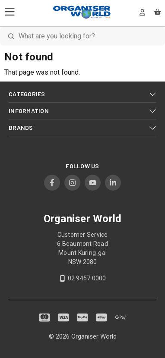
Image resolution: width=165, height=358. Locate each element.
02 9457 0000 (87, 278)
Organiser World (94, 336)
